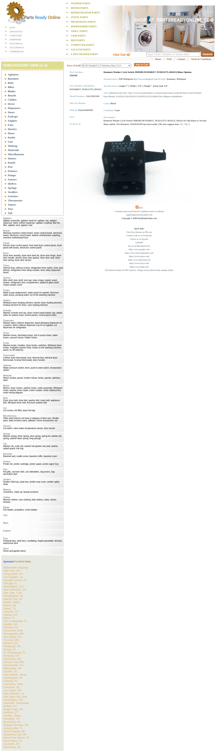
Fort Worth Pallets (22, 561)
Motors (12, 158)
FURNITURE (16, 35)
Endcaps (13, 116)
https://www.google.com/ (139, 249)
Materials (13, 150)
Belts (10, 82)
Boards (12, 95)
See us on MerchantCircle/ (139, 246)
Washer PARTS (80, 3)
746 (185, 124)
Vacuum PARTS (80, 49)
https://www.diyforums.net (139, 260)
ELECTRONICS (17, 47)
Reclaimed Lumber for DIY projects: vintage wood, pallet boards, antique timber (139, 270)
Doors (11, 112)
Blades (12, 91)
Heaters (12, 129)
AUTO (12, 27)
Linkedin (139, 242)
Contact (181, 59)
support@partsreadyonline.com (139, 215)
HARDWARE (16, 39)
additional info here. (118, 93)
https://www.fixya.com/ (139, 263)
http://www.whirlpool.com (145, 79)
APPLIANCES (15, 31)
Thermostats (15, 200)
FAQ (169, 59)
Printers (12, 171)
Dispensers (14, 108)
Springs (12, 187)
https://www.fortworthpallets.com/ (139, 253)
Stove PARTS (79, 17)
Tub (10, 213)
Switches (13, 196)
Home (158, 59)
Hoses (11, 133)
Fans (10, 124)
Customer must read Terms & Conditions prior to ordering (139, 211)
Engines (12, 120)
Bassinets (13, 78)
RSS (141, 208)
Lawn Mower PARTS (84, 54)
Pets (10, 166)
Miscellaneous (16, 154)
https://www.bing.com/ (139, 267)
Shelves (12, 183)
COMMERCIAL (17, 51)
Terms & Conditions (201, 59)
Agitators (13, 74)
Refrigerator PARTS (85, 12)
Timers (12, 204)
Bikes (11, 87)
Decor (11, 103)
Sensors (12, 179)
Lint (10, 141)
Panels (11, 162)
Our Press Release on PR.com (139, 232)
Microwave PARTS (83, 21)
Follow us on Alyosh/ (139, 239)
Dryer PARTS (79, 8)
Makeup (12, 145)
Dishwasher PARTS (83, 26)
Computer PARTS (82, 44)
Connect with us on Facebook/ (139, 235)
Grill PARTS (79, 31)
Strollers (13, 192)
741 (181, 124)
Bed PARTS (78, 40)
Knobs (11, 137)
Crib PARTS (78, 35)
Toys (10, 208)
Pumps (12, 175)
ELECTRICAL (16, 43)
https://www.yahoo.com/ (139, 256)
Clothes (12, 99)
